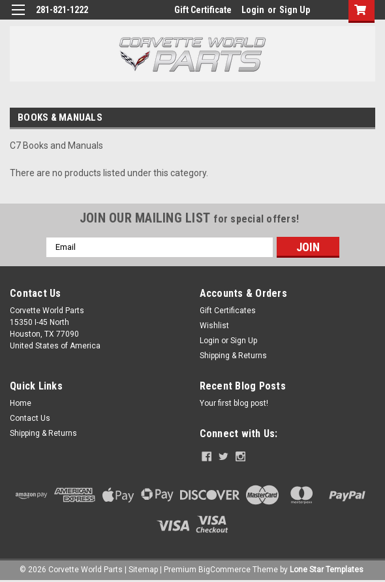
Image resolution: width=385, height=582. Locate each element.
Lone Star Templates (326, 569)
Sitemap (143, 569)
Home (20, 403)
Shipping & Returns (233, 355)
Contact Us (30, 418)
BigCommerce (224, 569)
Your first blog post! (234, 403)
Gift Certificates (228, 310)
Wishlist (214, 325)
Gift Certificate (203, 10)
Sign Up (294, 10)
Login (252, 10)
